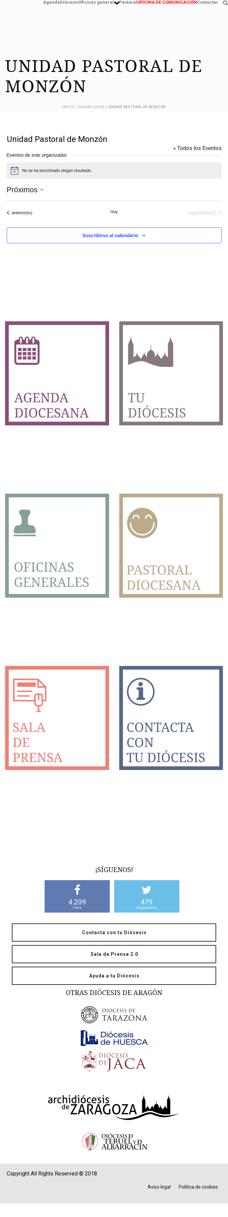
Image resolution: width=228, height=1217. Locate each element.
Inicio (68, 107)
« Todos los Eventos (197, 148)
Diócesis (69, 1)
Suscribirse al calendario (110, 235)
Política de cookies (198, 1187)
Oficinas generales (98, 1)
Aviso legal (159, 1187)
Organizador (91, 107)
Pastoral (128, 1)
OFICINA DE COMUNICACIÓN (167, 1)
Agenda (51, 1)
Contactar (207, 1)
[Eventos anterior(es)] (19, 213)
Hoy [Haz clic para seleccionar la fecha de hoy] (114, 211)
